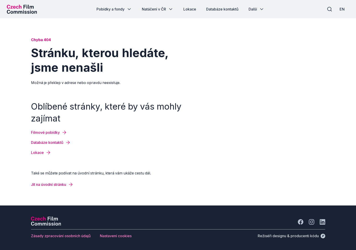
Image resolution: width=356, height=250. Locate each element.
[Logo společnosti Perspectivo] (46, 224)
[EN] (342, 9)
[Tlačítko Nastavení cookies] (116, 236)
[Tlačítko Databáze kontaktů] (222, 9)
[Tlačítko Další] (256, 9)
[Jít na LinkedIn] (322, 221)
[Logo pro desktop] (22, 9)
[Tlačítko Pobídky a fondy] (114, 9)
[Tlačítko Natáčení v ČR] (157, 9)
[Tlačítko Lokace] (190, 9)
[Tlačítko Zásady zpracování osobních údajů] (61, 236)
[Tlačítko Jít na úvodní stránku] (52, 184)
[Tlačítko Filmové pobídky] (49, 132)
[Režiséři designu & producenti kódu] (291, 236)
